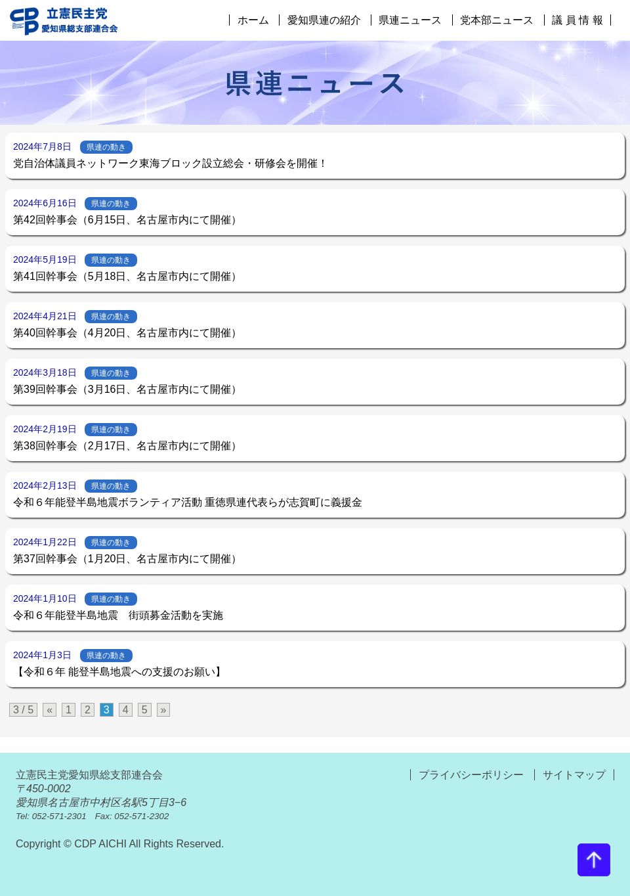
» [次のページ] (164, 709)
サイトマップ (574, 774)
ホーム (253, 20)
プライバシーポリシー (472, 774)
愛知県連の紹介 (324, 20)
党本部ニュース (497, 20)
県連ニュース (410, 20)
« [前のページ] (49, 709)
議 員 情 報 (577, 20)
